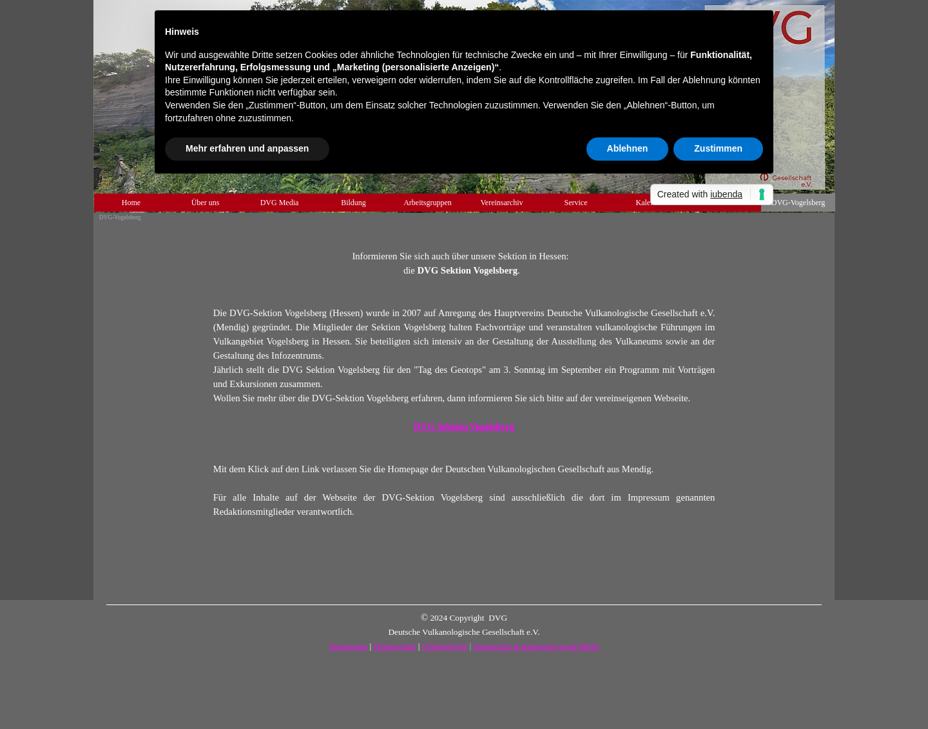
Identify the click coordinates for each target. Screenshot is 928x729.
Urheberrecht (444, 646)
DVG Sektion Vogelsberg (464, 426)
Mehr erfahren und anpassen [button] (247, 148)
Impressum (348, 646)
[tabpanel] (464, 377)
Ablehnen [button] (627, 148)
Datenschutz (395, 646)
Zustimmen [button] (718, 148)
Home (131, 202)
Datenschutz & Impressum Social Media (536, 646)
